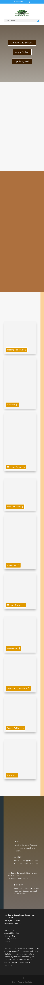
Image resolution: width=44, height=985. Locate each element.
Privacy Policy (9, 936)
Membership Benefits (22, 42)
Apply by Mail (22, 61)
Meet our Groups (14, 467)
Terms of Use (9, 930)
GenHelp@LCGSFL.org (12, 923)
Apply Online (22, 52)
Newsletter (12, 565)
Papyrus (21, 982)
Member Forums (14, 605)
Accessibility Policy (11, 933)
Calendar (11, 404)
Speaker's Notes (14, 728)
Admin (7, 941)
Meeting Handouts (15, 349)
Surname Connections (17, 688)
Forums (10, 775)
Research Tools (14, 506)
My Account (12, 648)
